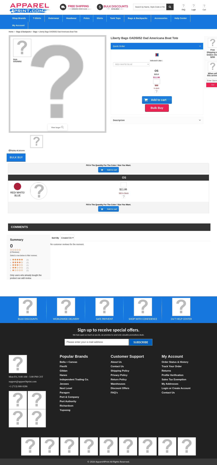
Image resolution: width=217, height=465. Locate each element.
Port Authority (68, 401)
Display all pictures (17, 151)
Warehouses (118, 383)
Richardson (66, 405)
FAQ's (114, 392)
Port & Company (69, 397)
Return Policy (119, 379)
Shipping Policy (120, 370)
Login (194, 10)
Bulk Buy (16, 157)
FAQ (183, 10)
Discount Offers (120, 388)
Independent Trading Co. (74, 379)
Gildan (63, 370)
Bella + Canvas (68, 362)
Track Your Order (172, 366)
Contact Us (117, 366)
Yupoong (65, 410)
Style (15, 59)
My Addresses (170, 383)
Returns (166, 370)
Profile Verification (172, 375)
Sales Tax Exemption (174, 379)
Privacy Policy (119, 375)
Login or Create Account (176, 388)
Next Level (66, 388)
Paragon (65, 392)
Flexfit (63, 366)
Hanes (63, 375)
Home (11, 32)
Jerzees (64, 383)
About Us (116, 362)
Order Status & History (175, 362)
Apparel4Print (103, 461)
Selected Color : (157, 60)
